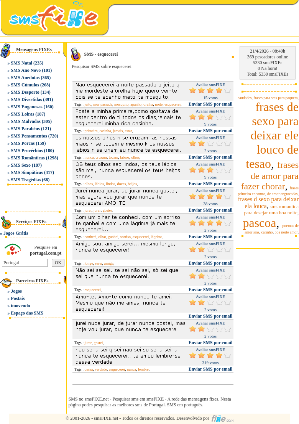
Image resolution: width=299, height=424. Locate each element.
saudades (244, 98)
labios (124, 157)
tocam (113, 157)
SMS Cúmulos (25, 85)
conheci (91, 237)
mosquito (121, 104)
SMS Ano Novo (26, 70)
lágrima (157, 237)
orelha (148, 104)
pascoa (259, 223)
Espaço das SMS (27, 313)
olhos (135, 157)
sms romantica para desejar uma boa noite (271, 209)
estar (128, 131)
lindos (110, 184)
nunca (89, 157)
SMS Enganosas (26, 106)
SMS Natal (21, 63)
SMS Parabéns (25, 128)
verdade (101, 369)
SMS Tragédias (26, 179)
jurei (88, 210)
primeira (91, 131)
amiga (108, 263)
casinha (105, 131)
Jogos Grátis (15, 233)
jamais (118, 131)
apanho (135, 104)
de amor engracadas (282, 194)
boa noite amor (286, 232)
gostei (107, 210)
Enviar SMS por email (211, 104)
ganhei (113, 237)
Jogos (16, 291)
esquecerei (172, 104)
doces (121, 184)
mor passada (102, 104)
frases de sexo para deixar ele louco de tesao (272, 135)
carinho (267, 232)
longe (89, 263)
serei (98, 263)
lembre (143, 369)
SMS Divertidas (26, 99)
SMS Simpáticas (27, 172)
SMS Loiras (22, 114)
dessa (89, 369)
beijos (132, 184)
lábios (99, 184)
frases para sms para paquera (276, 98)
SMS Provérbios (27, 150)
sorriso (125, 237)
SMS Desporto (25, 92)
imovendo (20, 305)
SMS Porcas (22, 143)
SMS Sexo (21, 165)
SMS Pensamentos (29, 136)
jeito (88, 104)
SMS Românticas (27, 158)
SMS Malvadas (26, 121)
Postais (18, 298)
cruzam (101, 157)
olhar (103, 237)
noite (159, 104)
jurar (97, 210)
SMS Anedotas (25, 77)
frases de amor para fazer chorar (270, 175)
